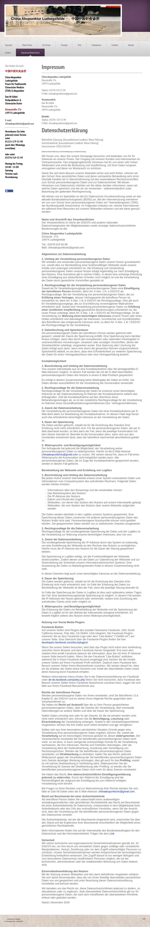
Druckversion (9, 919)
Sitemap (18, 919)
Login (144, 919)
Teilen (9, 191)
